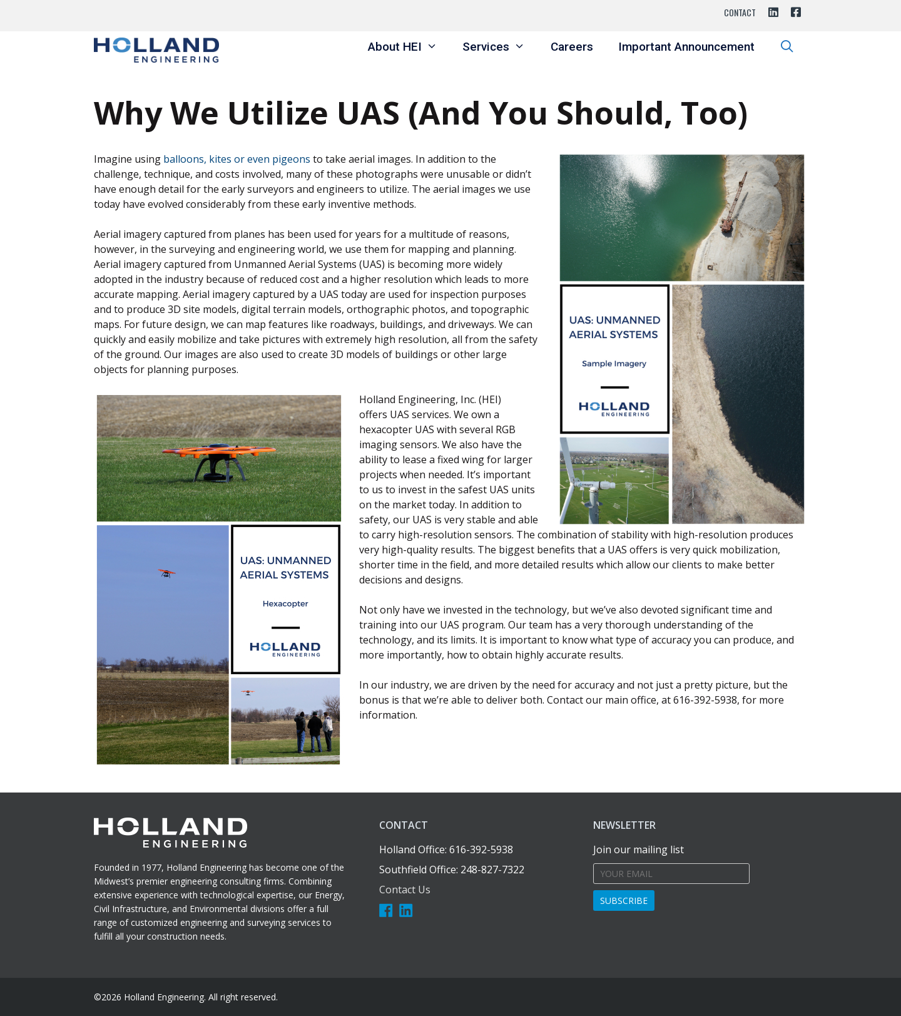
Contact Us (404, 889)
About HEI (409, 47)
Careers (572, 46)
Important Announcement (686, 46)
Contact (740, 12)
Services (499, 47)
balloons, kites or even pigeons (236, 159)
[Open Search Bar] (787, 47)
